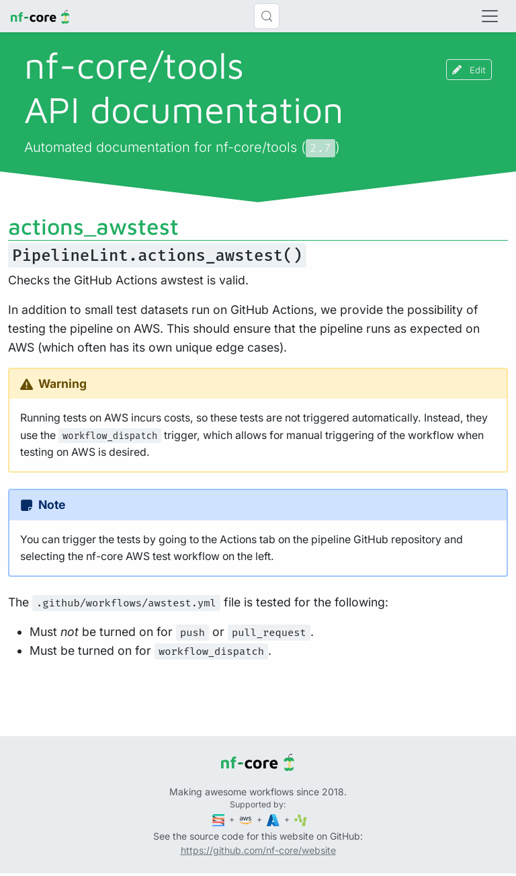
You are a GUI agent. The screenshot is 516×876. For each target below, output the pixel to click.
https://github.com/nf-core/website (258, 850)
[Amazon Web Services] (246, 819)
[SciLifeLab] (300, 819)
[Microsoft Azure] (274, 819)
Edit (469, 69)
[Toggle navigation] (490, 16)
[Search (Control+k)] (267, 16)
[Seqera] (219, 819)
